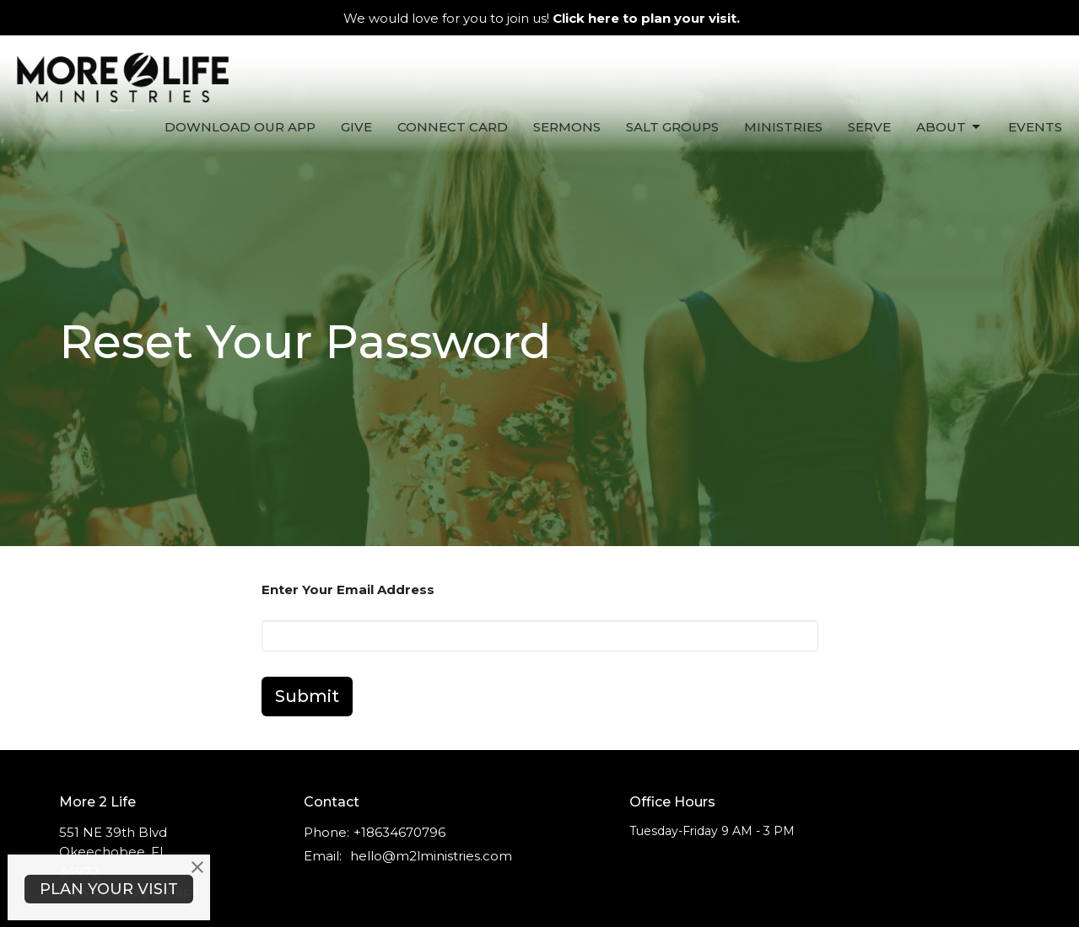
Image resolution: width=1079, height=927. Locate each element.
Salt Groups (672, 127)
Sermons (567, 127)
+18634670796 (399, 832)
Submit (307, 696)
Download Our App (240, 127)
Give (356, 127)
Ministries (783, 127)
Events (1035, 127)
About (949, 127)
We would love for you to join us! (541, 18)
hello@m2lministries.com (431, 856)
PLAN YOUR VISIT (109, 889)
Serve (869, 127)
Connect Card (452, 127)
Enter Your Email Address (348, 589)
